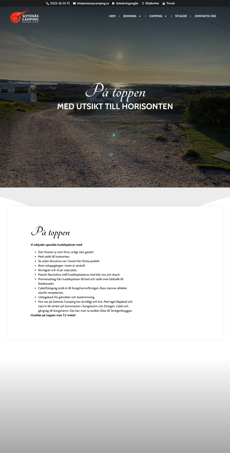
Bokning (132, 16)
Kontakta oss (205, 16)
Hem (112, 16)
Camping (158, 16)
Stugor (181, 16)
